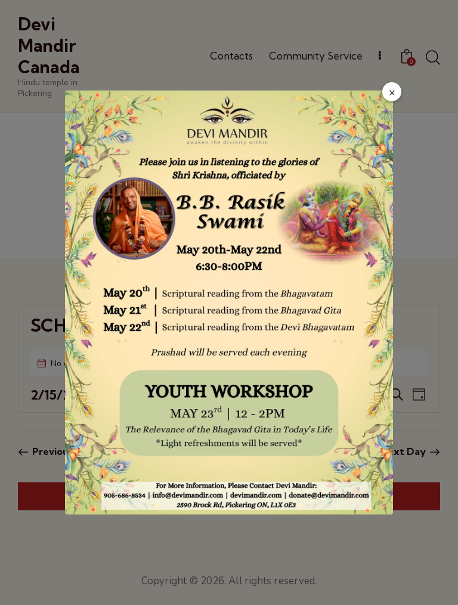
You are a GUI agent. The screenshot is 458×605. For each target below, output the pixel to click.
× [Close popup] (392, 92)
